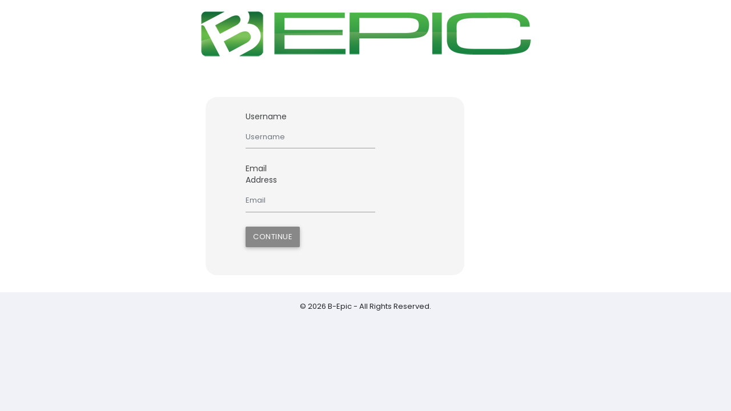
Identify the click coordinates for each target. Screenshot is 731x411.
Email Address (261, 174)
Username (266, 116)
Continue (272, 236)
